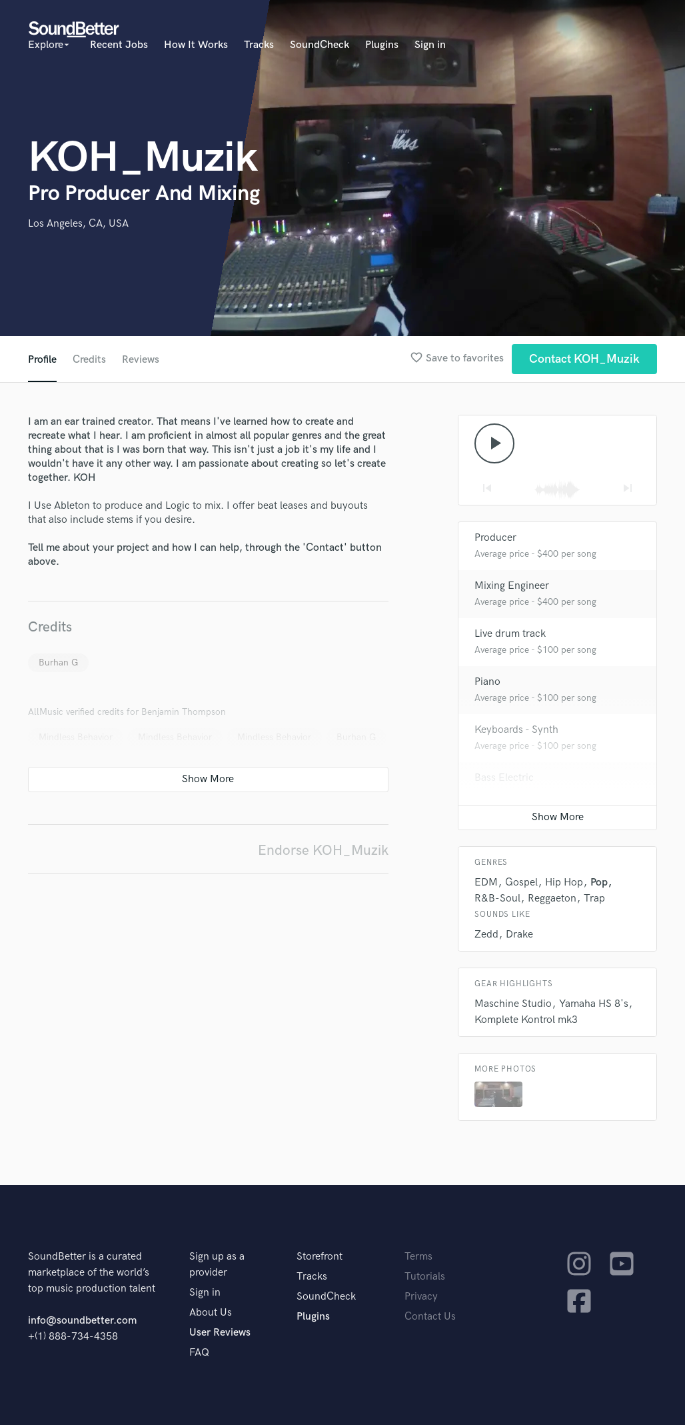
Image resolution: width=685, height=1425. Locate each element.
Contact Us (430, 1316)
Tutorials (424, 1276)
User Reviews (220, 1332)
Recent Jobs (119, 45)
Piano (487, 681)
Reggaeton (552, 898)
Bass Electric (504, 778)
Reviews (140, 359)
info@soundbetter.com (82, 1320)
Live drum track (510, 633)
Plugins (381, 45)
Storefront (319, 1256)
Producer (495, 537)
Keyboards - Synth (516, 730)
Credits (89, 359)
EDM (486, 882)
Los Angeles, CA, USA (78, 223)
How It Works (196, 45)
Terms (418, 1256)
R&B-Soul (497, 898)
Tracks (259, 45)
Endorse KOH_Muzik (323, 850)
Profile (42, 359)
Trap (594, 898)
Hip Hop (564, 882)
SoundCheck (319, 45)
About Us (210, 1312)
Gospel (521, 882)
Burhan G (58, 662)
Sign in (430, 45)
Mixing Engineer (511, 585)
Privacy (421, 1296)
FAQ (199, 1352)
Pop (599, 882)
